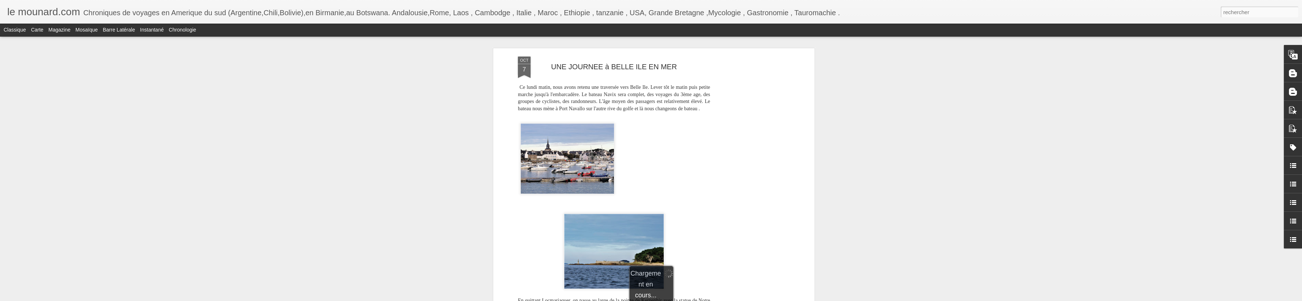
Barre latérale (119, 30)
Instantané (152, 30)
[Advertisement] (750, 171)
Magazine (60, 30)
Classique (15, 30)
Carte (37, 30)
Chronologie (182, 30)
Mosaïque (86, 30)
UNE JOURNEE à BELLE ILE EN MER (614, 67)
